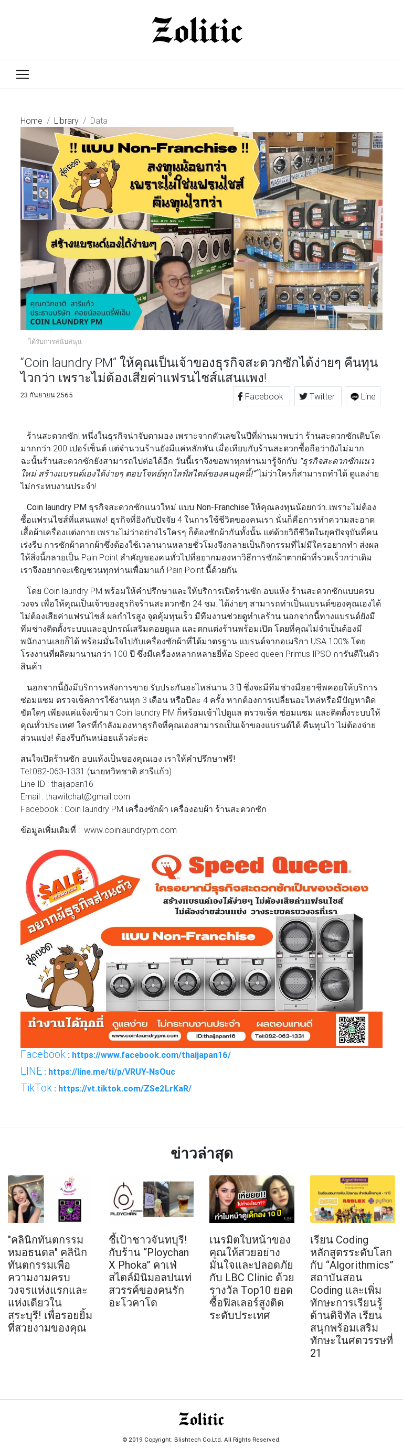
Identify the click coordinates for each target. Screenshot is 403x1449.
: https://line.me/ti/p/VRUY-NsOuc (97, 1071)
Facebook (261, 396)
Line (363, 396)
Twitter (318, 396)
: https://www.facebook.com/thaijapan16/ (125, 1054)
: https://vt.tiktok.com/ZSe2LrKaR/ (106, 1088)
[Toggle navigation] (22, 74)
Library (66, 120)
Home (31, 120)
